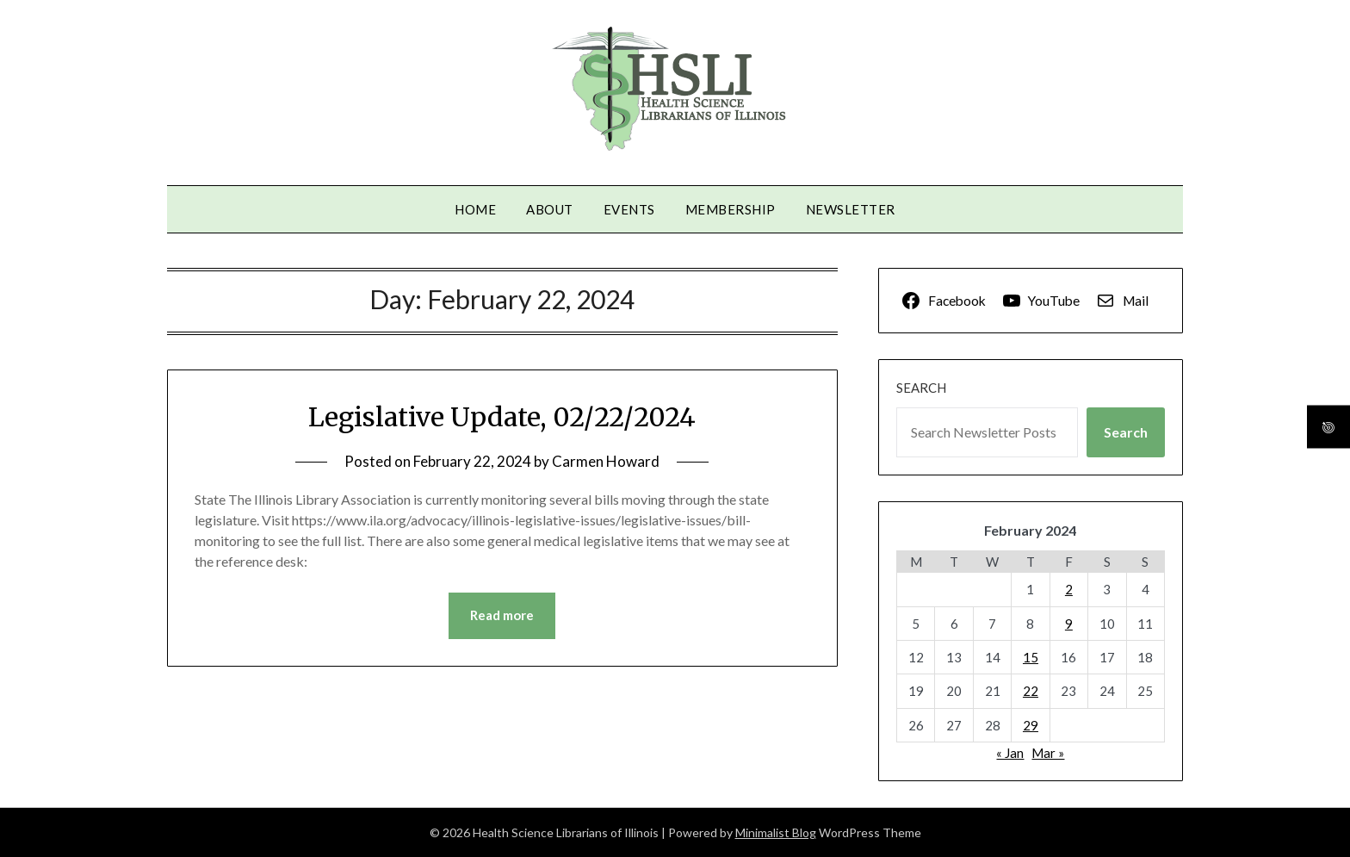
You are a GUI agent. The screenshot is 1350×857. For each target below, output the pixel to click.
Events (629, 209)
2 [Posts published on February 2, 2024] (1069, 589)
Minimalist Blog (775, 832)
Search (921, 387)
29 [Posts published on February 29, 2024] (1030, 725)
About (549, 209)
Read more (502, 616)
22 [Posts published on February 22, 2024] (1030, 691)
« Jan (1010, 753)
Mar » (1047, 753)
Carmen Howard (606, 461)
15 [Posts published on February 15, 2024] (1030, 657)
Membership (730, 209)
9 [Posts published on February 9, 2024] (1069, 623)
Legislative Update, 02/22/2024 (502, 417)
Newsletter (850, 209)
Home (475, 209)
